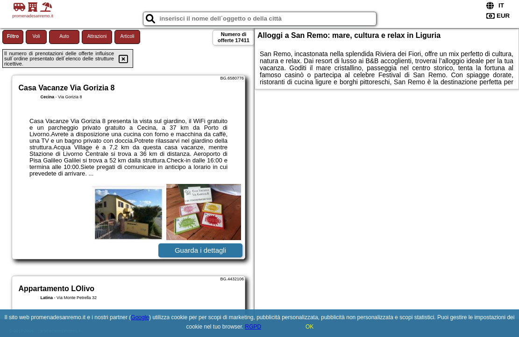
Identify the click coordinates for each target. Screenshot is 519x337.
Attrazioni (97, 36)
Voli (36, 36)
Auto (64, 36)
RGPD (253, 326)
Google (140, 317)
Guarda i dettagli (200, 250)
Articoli (127, 36)
